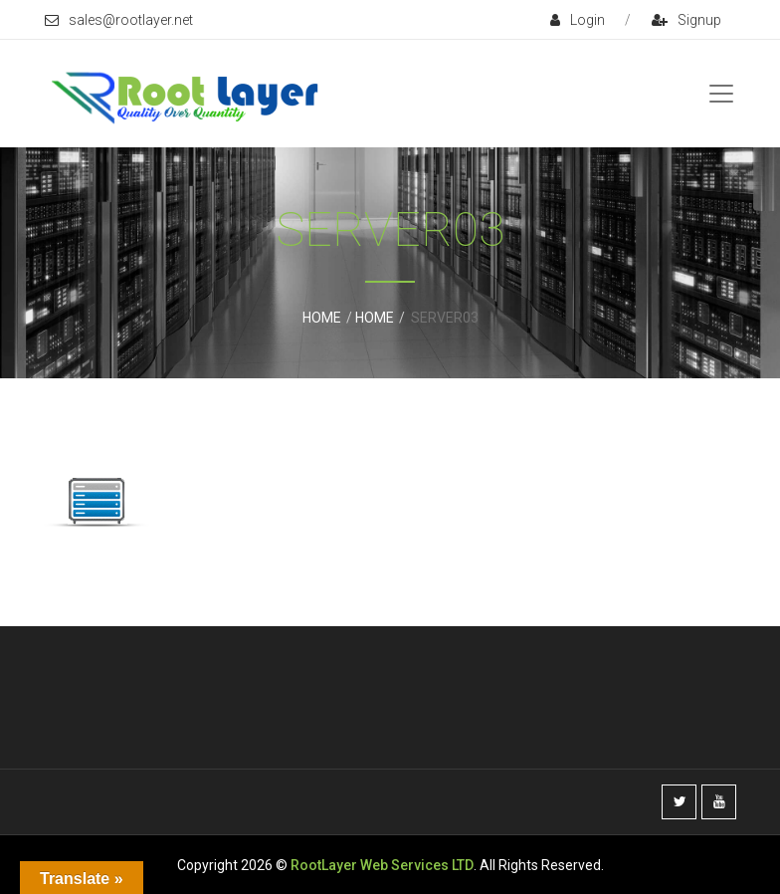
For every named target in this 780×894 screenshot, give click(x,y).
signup (686, 20)
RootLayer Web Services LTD (382, 865)
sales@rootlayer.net (119, 20)
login (577, 20)
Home (321, 318)
